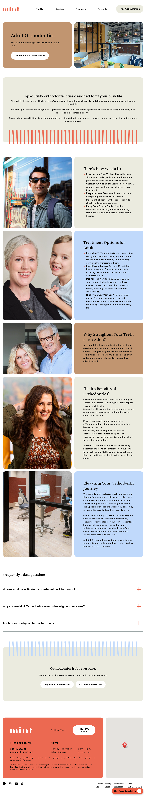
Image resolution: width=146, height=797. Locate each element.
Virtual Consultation (90, 684)
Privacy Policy (108, 785)
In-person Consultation (57, 684)
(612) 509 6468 (84, 730)
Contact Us (99, 785)
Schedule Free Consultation (29, 55)
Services (60, 9)
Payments (102, 9)
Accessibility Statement (119, 785)
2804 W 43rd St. (30, 751)
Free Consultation (130, 8)
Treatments (81, 9)
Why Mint (40, 9)
